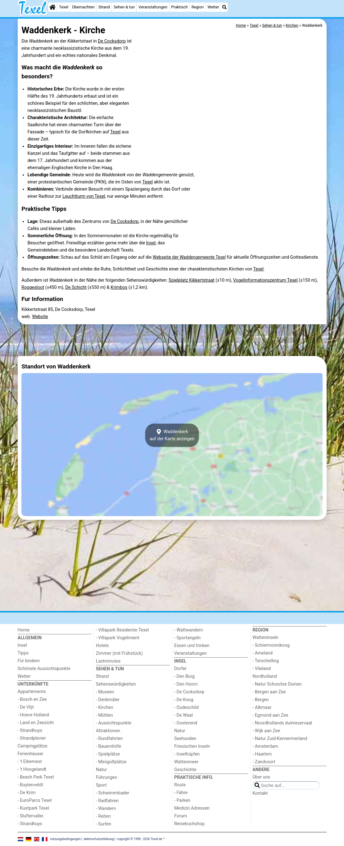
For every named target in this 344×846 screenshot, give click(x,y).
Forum (180, 816)
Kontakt (260, 793)
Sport (101, 785)
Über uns (261, 777)
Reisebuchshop (189, 823)
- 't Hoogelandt (32, 769)
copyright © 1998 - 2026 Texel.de (139, 839)
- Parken (182, 800)
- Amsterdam (265, 746)
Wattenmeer (186, 762)
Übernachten (83, 7)
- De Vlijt (26, 707)
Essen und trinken (192, 645)
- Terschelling (265, 660)
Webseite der (189, 257)
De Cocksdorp (112, 41)
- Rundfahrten (109, 738)
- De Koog (183, 699)
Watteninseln (265, 637)
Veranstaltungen (152, 7)
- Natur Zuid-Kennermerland (279, 738)
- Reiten (103, 816)
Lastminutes (108, 661)
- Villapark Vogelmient (117, 637)
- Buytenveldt (30, 785)
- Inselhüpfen (187, 754)
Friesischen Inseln (192, 746)
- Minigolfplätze (111, 762)
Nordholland (264, 676)
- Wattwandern (188, 630)
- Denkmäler (108, 699)
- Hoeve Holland (33, 715)
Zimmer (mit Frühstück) (119, 653)
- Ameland (262, 653)
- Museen (105, 692)
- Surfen (103, 824)
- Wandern (106, 808)
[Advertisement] (172, 340)
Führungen (106, 777)
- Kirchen (104, 707)
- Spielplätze (108, 754)
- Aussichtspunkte (113, 723)
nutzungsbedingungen (65, 839)
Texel (63, 7)
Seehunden (185, 738)
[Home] (52, 7)
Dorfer (180, 668)
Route (180, 785)
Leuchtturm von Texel (83, 196)
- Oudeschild (186, 707)
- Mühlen (104, 715)
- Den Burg (184, 676)
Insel (151, 243)
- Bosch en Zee (32, 699)
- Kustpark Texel (33, 808)
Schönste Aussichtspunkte (44, 668)
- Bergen (260, 699)
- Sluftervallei (30, 816)
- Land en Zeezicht (36, 722)
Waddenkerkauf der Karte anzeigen (172, 435)
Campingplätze (33, 746)
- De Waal (183, 715)
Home (24, 630)
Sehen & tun (124, 7)
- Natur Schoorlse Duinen (277, 684)
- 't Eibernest (30, 761)
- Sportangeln (187, 637)
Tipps (23, 653)
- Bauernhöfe (108, 746)
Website (40, 316)
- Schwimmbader (112, 793)
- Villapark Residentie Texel (122, 630)
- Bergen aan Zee (269, 692)
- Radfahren (107, 800)
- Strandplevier (32, 738)
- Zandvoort (263, 762)
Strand (104, 7)
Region (198, 7)
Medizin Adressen (192, 808)
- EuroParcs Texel (35, 800)
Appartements (32, 691)
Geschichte (185, 769)
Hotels (102, 645)
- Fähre (181, 792)
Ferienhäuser (30, 753)
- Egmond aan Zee (270, 715)
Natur (101, 769)
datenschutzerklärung (99, 839)
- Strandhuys (30, 730)
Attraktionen (108, 730)
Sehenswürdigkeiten (116, 684)
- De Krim (27, 792)
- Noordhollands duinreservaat (282, 723)
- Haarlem (262, 754)
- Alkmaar (261, 707)
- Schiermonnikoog (271, 645)
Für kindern (29, 660)
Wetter (213, 7)
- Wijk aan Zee (266, 730)
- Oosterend (185, 723)
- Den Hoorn (186, 684)
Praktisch (179, 7)
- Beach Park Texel (36, 777)
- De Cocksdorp (189, 692)
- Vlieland (261, 668)
